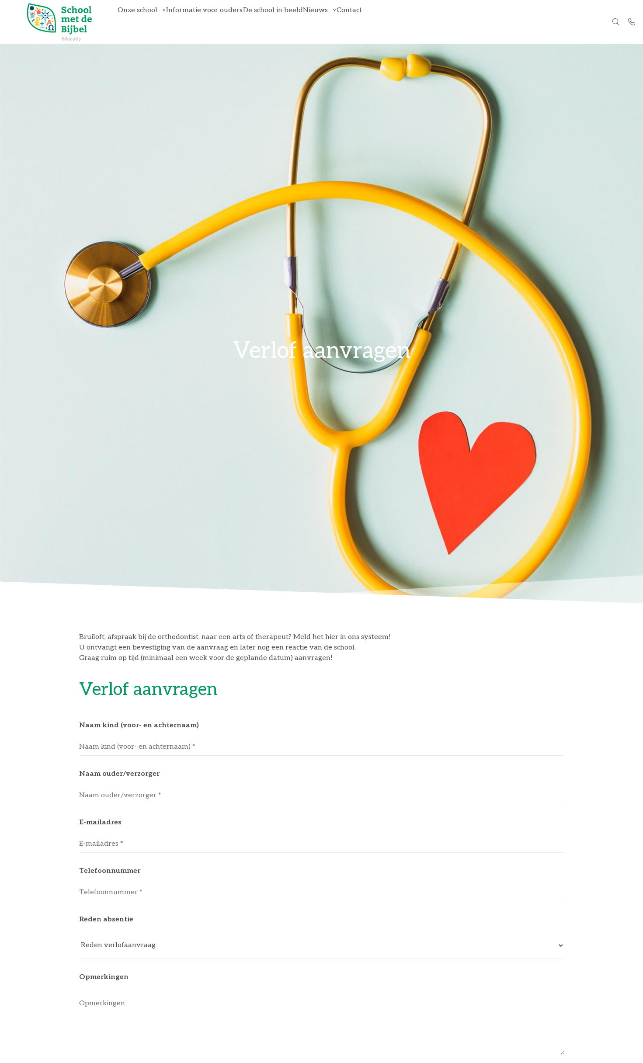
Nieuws (345, 21)
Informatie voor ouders (217, 21)
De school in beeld (294, 21)
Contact (387, 21)
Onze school (142, 21)
